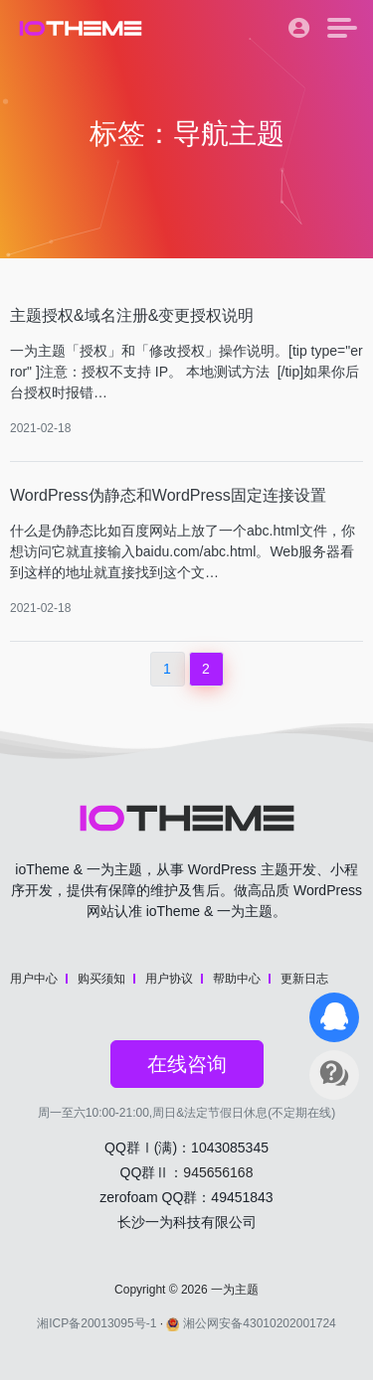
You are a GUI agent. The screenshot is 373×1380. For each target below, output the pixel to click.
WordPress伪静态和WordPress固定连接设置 (168, 495)
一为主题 (235, 1290)
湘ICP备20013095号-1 (96, 1323)
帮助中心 (237, 979)
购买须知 (101, 979)
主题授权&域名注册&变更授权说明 (132, 315)
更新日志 (304, 979)
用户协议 (169, 979)
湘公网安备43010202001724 (250, 1323)
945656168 (218, 1172)
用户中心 (34, 979)
